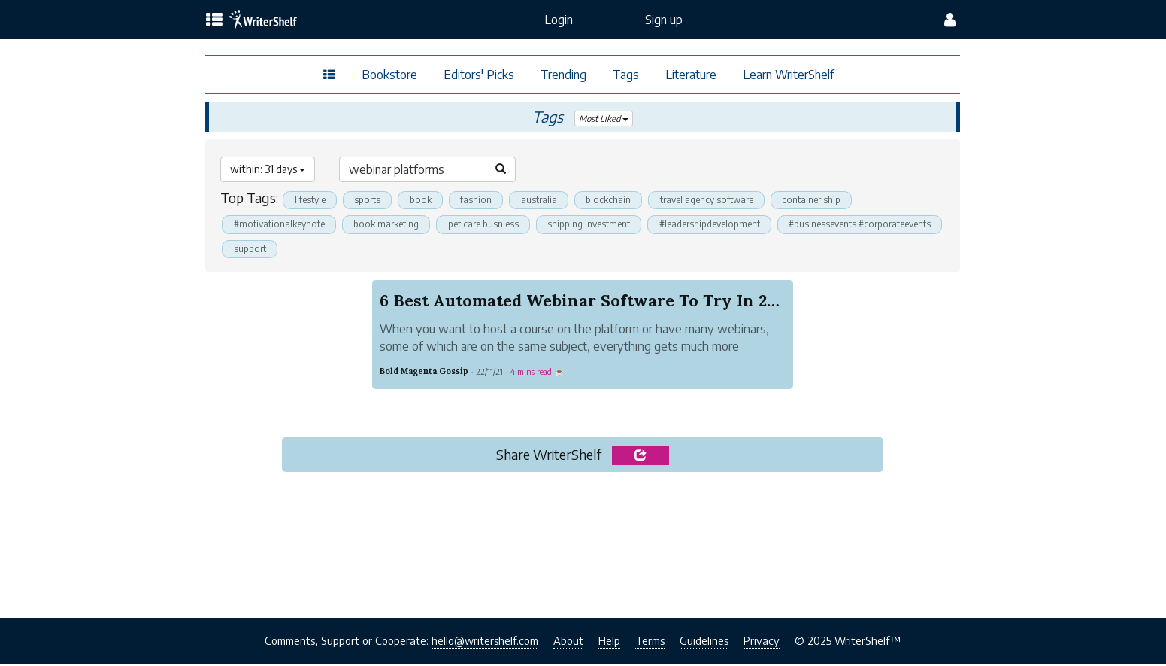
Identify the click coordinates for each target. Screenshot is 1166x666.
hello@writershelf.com (485, 642)
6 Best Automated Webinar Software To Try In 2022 (587, 301)
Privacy (762, 642)
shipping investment (606, 225)
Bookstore (389, 74)
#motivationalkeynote (281, 225)
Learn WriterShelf (788, 74)
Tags (626, 74)
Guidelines (704, 642)
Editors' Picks (479, 74)
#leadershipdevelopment (733, 225)
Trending (563, 74)
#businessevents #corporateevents (308, 250)
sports (372, 200)
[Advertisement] (582, 542)
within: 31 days (267, 169)
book (428, 200)
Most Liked (604, 118)
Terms (650, 642)
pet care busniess (496, 225)
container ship (837, 200)
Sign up (664, 19)
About (568, 642)
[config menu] (950, 19)
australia (551, 200)
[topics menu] (214, 20)
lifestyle (311, 200)
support (430, 250)
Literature (690, 74)
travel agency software (727, 200)
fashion (486, 200)
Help (609, 642)
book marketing (394, 225)
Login (558, 19)
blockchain (623, 200)
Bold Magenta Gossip (424, 372)
